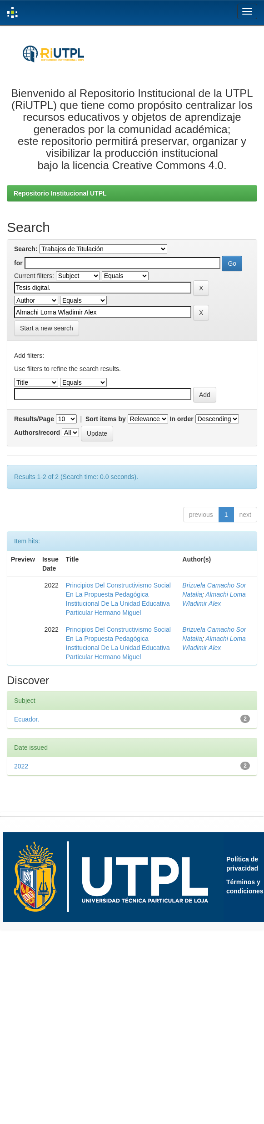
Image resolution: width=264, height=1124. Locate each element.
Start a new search (46, 328)
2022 (21, 766)
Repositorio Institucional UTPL (60, 193)
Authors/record (37, 432)
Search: (25, 249)
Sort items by (105, 419)
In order (182, 419)
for (18, 263)
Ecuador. (26, 719)
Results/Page (34, 419)
